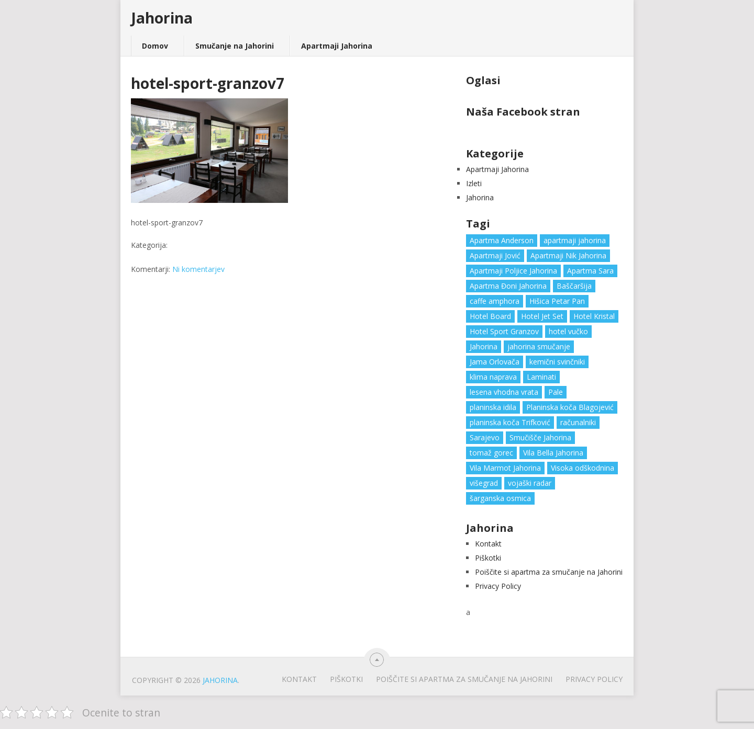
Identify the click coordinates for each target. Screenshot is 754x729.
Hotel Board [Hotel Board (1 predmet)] (490, 316)
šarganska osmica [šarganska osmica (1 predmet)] (500, 498)
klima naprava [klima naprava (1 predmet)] (493, 377)
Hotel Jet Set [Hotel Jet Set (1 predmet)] (542, 316)
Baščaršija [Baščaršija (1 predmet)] (574, 286)
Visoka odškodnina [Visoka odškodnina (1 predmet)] (582, 468)
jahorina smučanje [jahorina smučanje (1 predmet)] (538, 346)
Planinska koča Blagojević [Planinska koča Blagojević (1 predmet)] (570, 407)
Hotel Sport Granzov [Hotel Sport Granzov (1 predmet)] (504, 331)
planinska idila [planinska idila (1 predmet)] (493, 407)
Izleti (474, 183)
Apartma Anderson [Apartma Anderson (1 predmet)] (502, 240)
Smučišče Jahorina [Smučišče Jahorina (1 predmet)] (540, 437)
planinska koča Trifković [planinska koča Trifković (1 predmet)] (510, 422)
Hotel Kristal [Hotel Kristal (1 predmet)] (594, 316)
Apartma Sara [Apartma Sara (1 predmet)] (590, 271)
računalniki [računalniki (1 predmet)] (578, 422)
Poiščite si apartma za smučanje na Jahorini (549, 572)
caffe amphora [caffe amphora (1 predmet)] (494, 301)
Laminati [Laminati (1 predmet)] (541, 377)
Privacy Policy (498, 586)
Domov (155, 46)
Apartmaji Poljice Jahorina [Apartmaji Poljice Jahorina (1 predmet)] (513, 271)
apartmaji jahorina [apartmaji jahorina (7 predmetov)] (575, 240)
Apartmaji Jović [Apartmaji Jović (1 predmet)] (495, 255)
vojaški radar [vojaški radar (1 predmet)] (529, 483)
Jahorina (162, 17)
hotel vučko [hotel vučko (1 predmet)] (568, 331)
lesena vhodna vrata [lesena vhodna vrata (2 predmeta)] (504, 392)
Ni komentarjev (198, 269)
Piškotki (488, 558)
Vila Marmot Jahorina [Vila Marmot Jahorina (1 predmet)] (505, 468)
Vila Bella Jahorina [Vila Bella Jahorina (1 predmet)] (553, 453)
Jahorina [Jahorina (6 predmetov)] (483, 346)
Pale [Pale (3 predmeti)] (555, 392)
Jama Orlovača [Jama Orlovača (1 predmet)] (494, 362)
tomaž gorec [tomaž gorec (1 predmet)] (491, 453)
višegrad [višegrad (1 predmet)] (484, 483)
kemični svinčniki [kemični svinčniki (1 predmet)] (557, 362)
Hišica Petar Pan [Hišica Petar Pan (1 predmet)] (557, 301)
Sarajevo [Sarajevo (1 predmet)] (485, 437)
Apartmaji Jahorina (336, 46)
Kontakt (488, 544)
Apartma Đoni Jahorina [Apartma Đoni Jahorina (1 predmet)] (508, 286)
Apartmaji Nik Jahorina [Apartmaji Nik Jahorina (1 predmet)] (568, 255)
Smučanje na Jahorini (234, 46)
